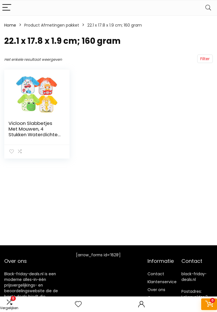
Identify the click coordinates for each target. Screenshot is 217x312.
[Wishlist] (78, 304)
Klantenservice (162, 282)
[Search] (208, 7)
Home (10, 25)
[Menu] (7, 7)
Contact (155, 274)
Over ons (156, 289)
